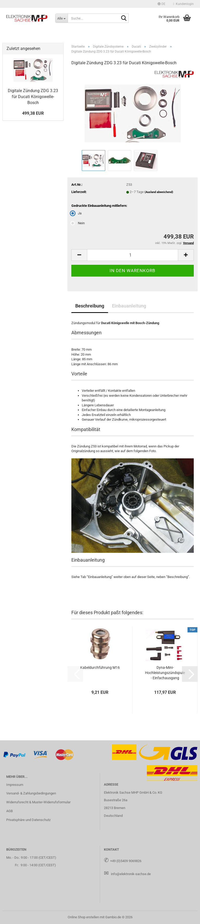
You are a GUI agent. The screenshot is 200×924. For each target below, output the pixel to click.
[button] (161, 4)
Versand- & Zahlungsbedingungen (31, 793)
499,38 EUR (33, 113)
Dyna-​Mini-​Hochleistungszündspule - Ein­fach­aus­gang (165, 672)
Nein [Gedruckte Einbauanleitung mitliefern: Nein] (78, 223)
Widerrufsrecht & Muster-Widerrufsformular (38, 802)
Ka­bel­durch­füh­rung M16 (100, 667)
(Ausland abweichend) (159, 192)
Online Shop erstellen (83, 917)
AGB (9, 811)
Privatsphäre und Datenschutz (28, 820)
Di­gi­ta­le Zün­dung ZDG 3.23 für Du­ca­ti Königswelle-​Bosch (33, 96)
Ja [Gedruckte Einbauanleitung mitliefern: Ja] (76, 213)
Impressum (14, 785)
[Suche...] (61, 18)
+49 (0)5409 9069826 (125, 861)
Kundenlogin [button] (183, 4)
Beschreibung (89, 306)
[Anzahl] (132, 255)
